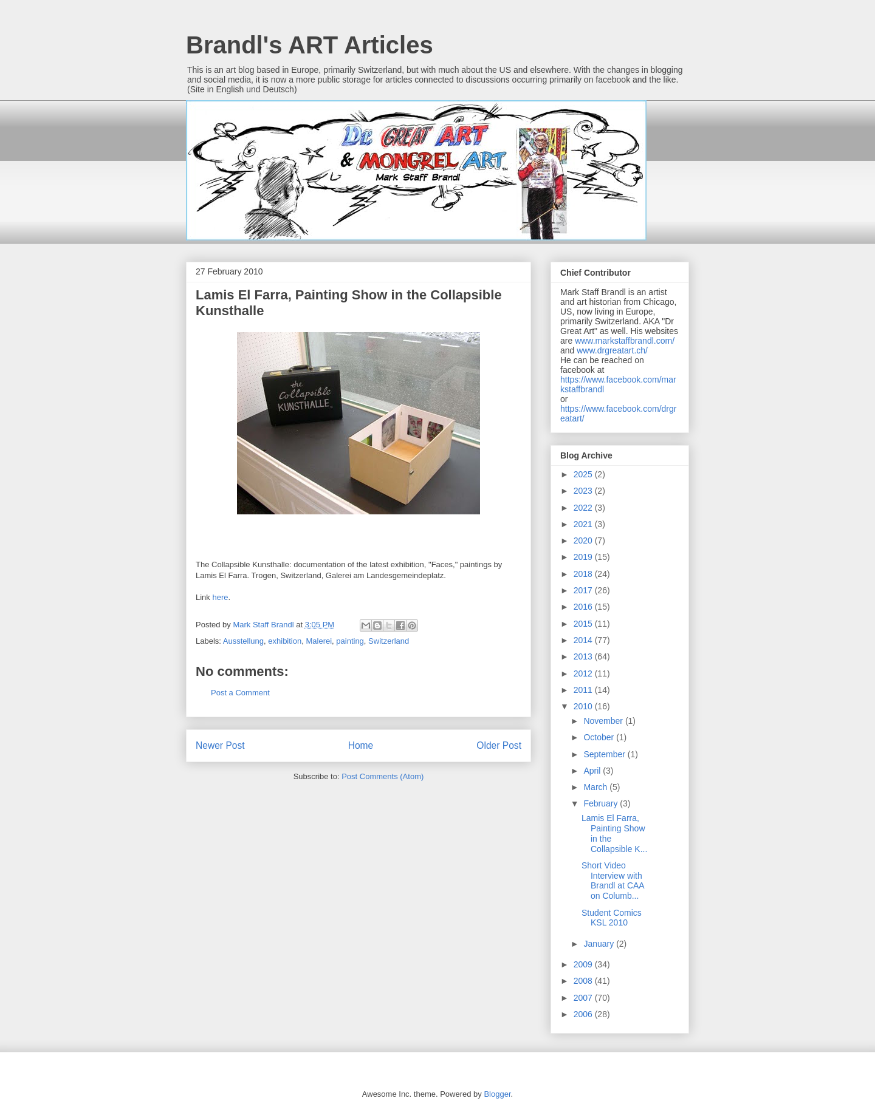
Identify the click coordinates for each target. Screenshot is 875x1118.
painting (350, 641)
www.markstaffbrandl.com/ (624, 341)
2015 (584, 624)
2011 (584, 690)
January (599, 944)
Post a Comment (240, 692)
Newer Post (220, 745)
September (605, 754)
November (604, 721)
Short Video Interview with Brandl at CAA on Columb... (613, 881)
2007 (584, 998)
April (593, 770)
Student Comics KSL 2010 (612, 918)
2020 (584, 540)
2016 (584, 607)
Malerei (319, 641)
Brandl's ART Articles (309, 45)
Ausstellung (243, 641)
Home (361, 745)
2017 (584, 590)
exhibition (284, 641)
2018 (584, 574)
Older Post (498, 745)
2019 (584, 557)
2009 (584, 964)
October (599, 737)
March (596, 787)
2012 (584, 673)
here (220, 597)
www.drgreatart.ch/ (612, 350)
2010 (584, 706)
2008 (584, 981)
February (601, 803)
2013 (584, 656)
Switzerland (388, 641)
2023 (584, 491)
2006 (584, 1014)
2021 (584, 524)
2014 (584, 640)
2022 (584, 508)
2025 (584, 474)
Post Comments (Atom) (382, 776)
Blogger (497, 1094)
